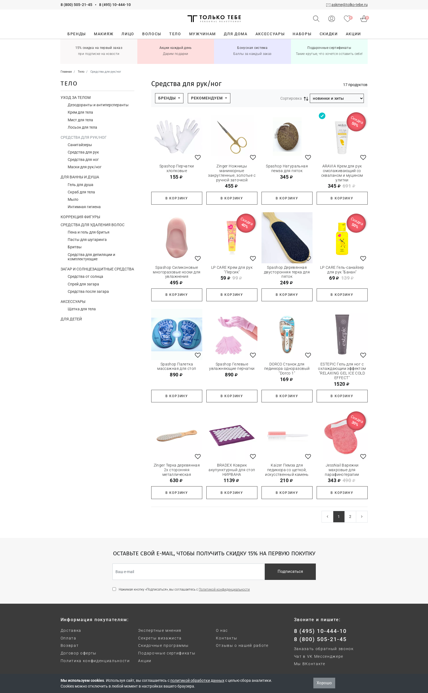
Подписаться (290, 571)
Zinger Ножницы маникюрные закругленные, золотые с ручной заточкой (231, 173)
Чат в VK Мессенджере (319, 656)
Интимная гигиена (84, 207)
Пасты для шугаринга (87, 239)
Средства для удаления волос (92, 225)
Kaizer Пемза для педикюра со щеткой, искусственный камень (286, 470)
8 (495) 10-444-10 (115, 4)
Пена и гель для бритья (88, 232)
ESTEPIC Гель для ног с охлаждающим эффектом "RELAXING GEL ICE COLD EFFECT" (342, 371)
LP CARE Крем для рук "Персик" (231, 269)
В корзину (176, 198)
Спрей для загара (83, 284)
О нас (222, 630)
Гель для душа (80, 184)
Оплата (68, 638)
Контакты (226, 638)
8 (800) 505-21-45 (76, 4)
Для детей (71, 319)
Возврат (70, 645)
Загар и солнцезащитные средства (97, 269)
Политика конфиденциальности (95, 661)
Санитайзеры (80, 145)
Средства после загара (88, 291)
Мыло (73, 199)
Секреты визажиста (160, 638)
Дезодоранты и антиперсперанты (98, 105)
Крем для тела (80, 112)
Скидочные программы (163, 645)
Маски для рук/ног (85, 167)
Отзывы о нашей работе (242, 645)
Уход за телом (76, 97)
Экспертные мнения (160, 630)
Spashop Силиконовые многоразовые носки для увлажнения (176, 272)
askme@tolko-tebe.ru (349, 4)
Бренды (167, 98)
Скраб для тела (81, 192)
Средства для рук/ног (84, 137)
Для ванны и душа (80, 177)
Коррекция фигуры (80, 217)
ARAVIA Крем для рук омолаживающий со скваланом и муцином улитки (342, 173)
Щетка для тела (82, 309)
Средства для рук (83, 152)
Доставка (71, 630)
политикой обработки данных (197, 680)
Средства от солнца (85, 276)
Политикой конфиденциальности (224, 589)
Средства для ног (83, 159)
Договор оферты (79, 653)
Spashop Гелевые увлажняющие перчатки (231, 366)
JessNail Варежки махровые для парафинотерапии (342, 470)
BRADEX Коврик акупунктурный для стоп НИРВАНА (232, 470)
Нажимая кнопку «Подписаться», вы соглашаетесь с (184, 589)
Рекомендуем (207, 98)
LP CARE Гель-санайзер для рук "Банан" (342, 269)
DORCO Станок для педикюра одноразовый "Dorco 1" (287, 369)
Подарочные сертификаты (166, 653)
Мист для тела (80, 120)
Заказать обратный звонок (324, 649)
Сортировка (291, 98)
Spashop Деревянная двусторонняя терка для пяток (287, 272)
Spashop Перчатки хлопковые (176, 168)
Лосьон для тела (82, 127)
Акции (144, 661)
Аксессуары (73, 301)
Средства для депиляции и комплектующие (91, 256)
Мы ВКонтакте (309, 664)
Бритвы (75, 247)
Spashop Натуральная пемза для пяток (287, 168)
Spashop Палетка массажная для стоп (176, 366)
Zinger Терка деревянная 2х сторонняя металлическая (177, 470)
